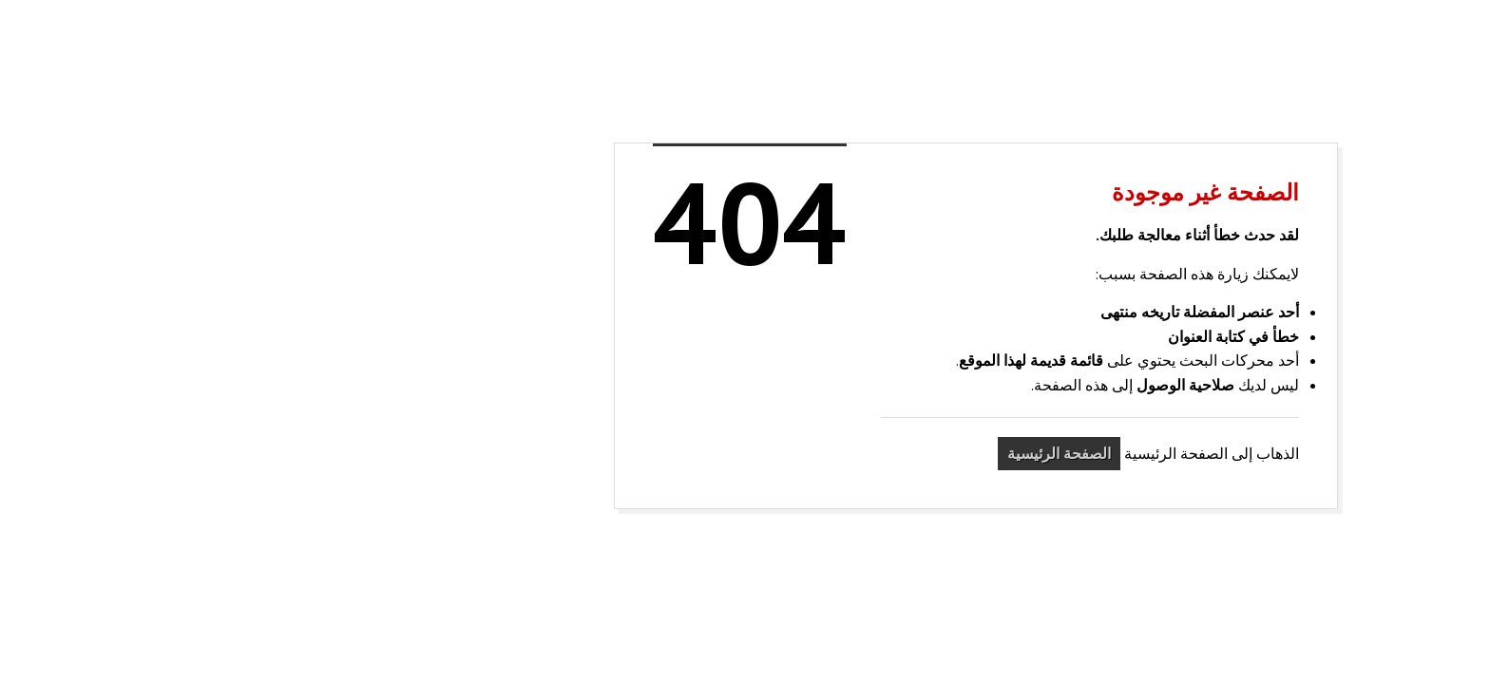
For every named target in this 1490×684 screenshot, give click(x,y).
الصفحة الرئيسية (828, 453)
